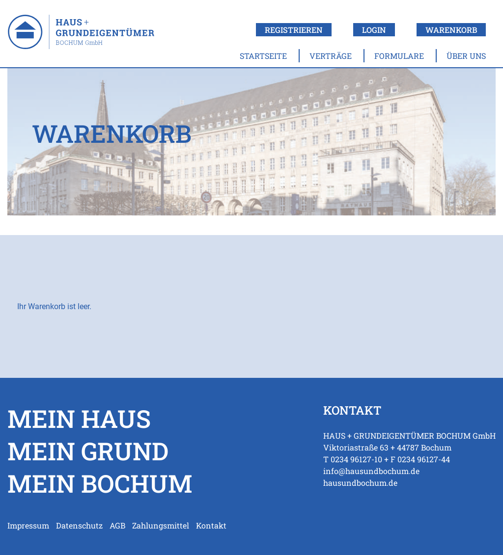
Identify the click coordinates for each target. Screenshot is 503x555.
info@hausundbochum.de (371, 471)
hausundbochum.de (360, 482)
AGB (117, 525)
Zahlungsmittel (160, 525)
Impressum (28, 525)
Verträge (330, 56)
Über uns (466, 56)
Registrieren (294, 30)
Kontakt (211, 525)
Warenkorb (451, 30)
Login (374, 30)
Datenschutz (79, 525)
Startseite (263, 56)
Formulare (399, 56)
